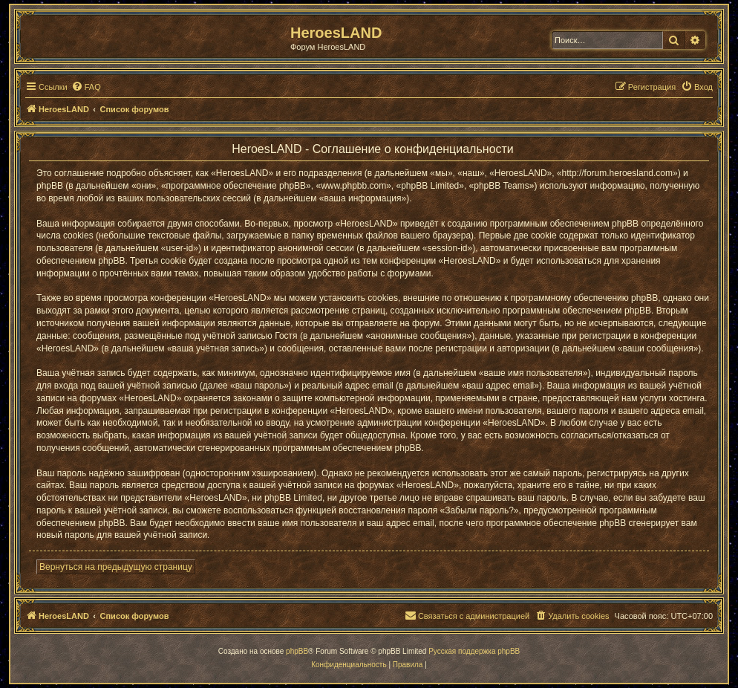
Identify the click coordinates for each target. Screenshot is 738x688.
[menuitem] (86, 87)
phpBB (297, 651)
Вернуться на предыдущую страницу (115, 567)
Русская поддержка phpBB (474, 651)
